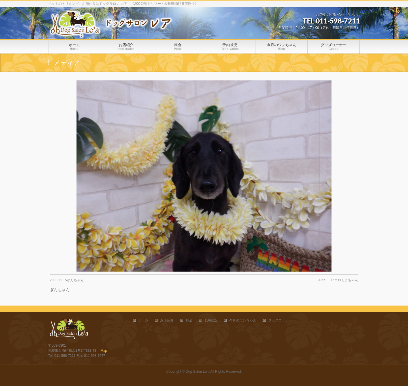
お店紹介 (167, 320)
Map (104, 351)
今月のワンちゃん (242, 320)
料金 (189, 320)
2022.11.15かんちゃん (67, 280)
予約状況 (211, 320)
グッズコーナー (280, 320)
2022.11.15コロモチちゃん (337, 280)
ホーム (143, 320)
